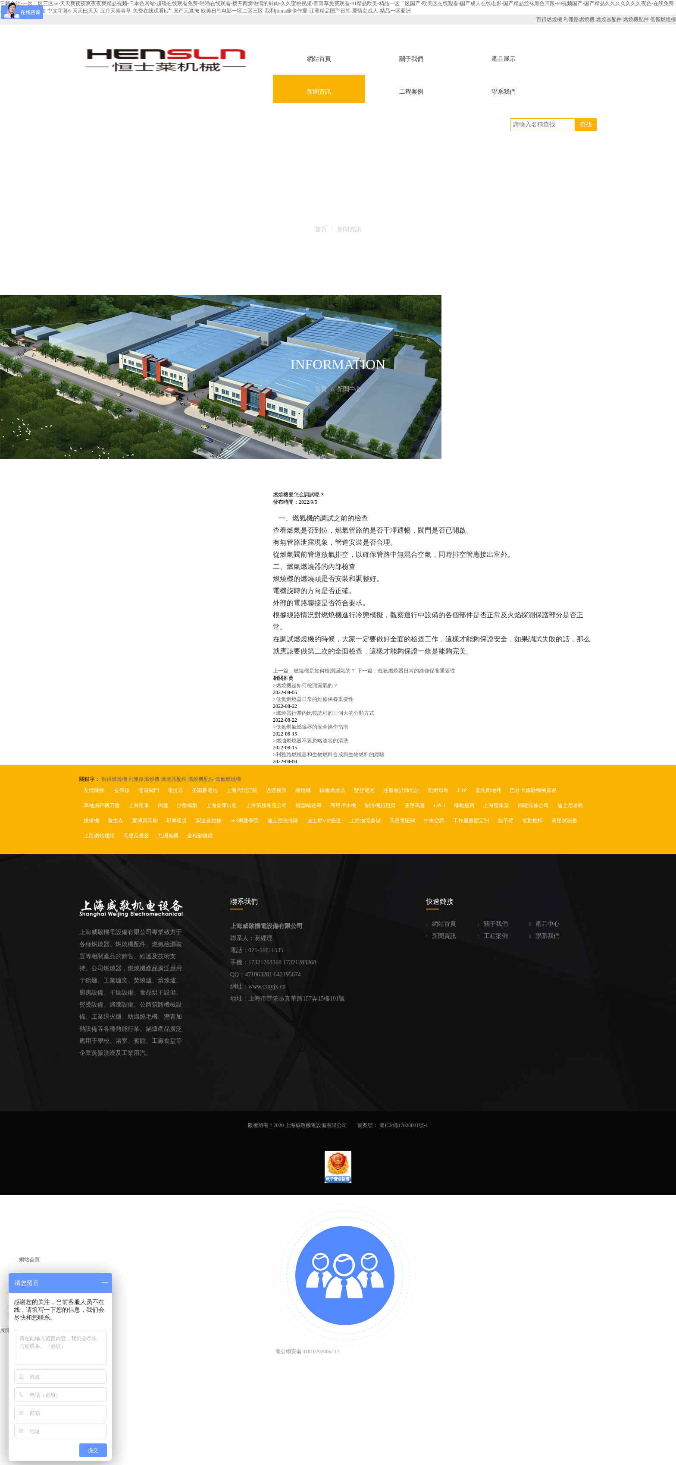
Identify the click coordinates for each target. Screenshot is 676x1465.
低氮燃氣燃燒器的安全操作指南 (310, 727)
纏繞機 (303, 790)
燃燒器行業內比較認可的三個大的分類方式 (323, 713)
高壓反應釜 (136, 836)
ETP (461, 790)
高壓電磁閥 (402, 821)
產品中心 (544, 924)
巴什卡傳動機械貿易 (533, 790)
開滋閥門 (148, 790)
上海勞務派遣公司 (266, 805)
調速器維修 (209, 821)
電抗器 (175, 790)
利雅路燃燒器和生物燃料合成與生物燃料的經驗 (329, 754)
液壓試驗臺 (564, 821)
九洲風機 (168, 836)
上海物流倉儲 (365, 821)
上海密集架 (496, 805)
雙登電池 (364, 790)
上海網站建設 (99, 836)
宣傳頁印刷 (145, 821)
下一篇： (406, 671)
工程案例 (493, 936)
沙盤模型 (187, 805)
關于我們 (493, 924)
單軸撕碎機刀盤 (102, 805)
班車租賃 (176, 821)
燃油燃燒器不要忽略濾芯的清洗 (310, 741)
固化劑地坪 (488, 790)
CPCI (439, 805)
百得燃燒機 (549, 19)
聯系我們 (544, 936)
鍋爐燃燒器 (332, 790)
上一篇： (314, 671)
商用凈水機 (343, 805)
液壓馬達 (414, 805)
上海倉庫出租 (221, 805)
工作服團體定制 (471, 821)
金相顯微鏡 (200, 836)
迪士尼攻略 (570, 805)
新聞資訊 (441, 936)
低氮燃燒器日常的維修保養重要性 (313, 699)
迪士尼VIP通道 (324, 821)
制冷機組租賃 (380, 805)
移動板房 (464, 805)
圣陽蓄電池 (205, 790)
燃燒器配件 (609, 19)
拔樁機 (91, 821)
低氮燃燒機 (663, 19)
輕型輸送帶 (309, 805)
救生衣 (115, 821)
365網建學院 (244, 821)
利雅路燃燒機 (579, 19)
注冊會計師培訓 (401, 790)
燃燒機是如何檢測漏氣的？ (305, 685)
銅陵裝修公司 (533, 805)
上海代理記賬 (241, 790)
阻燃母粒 (438, 790)
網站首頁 (441, 924)
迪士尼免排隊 (282, 821)
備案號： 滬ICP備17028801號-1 (392, 1125)
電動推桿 (532, 821)
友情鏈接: (95, 790)
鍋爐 (163, 805)
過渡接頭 (276, 790)
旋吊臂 (505, 821)
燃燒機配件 (636, 19)
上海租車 (138, 805)
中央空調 (434, 821)
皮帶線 (122, 790)
